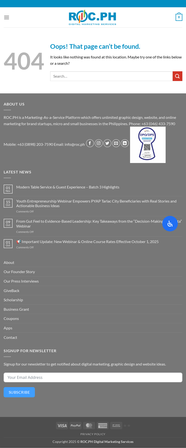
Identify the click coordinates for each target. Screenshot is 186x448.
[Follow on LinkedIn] (125, 143)
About (9, 262)
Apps (8, 328)
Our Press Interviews (21, 281)
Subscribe (19, 392)
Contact (10, 337)
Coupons (11, 318)
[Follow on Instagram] (99, 143)
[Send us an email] (116, 143)
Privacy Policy (93, 434)
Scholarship (13, 299)
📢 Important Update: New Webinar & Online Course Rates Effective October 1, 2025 (87, 241)
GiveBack (11, 290)
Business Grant (16, 309)
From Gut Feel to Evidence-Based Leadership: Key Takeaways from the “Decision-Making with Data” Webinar (99, 223)
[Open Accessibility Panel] (170, 223)
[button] (6, 17)
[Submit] (177, 76)
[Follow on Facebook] (90, 143)
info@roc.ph (75, 144)
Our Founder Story (19, 271)
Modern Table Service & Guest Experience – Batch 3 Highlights (67, 187)
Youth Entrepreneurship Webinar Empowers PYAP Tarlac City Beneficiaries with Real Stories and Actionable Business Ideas (96, 203)
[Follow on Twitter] (107, 143)
